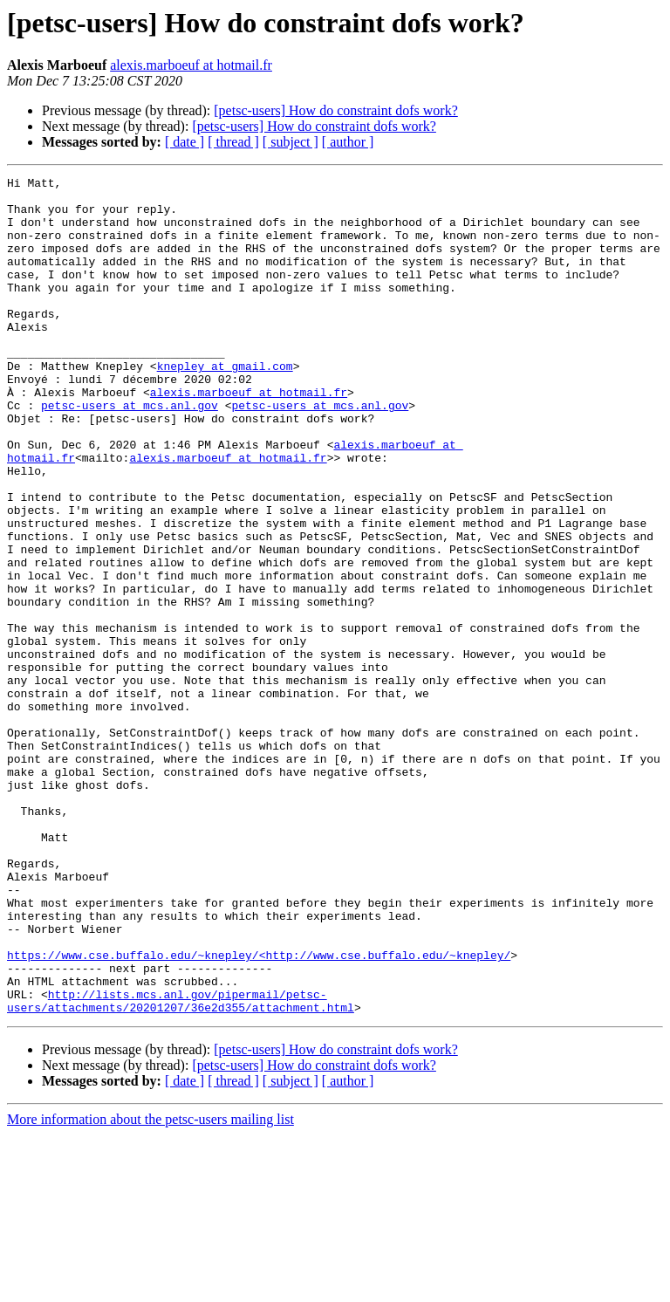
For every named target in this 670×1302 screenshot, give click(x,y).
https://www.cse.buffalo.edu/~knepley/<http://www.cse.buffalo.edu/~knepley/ (258, 1112)
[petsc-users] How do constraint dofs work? (335, 110)
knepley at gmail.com (225, 405)
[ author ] (348, 141)
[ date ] (184, 141)
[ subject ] (290, 141)
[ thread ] (233, 141)
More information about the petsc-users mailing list (150, 1286)
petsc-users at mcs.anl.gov (129, 452)
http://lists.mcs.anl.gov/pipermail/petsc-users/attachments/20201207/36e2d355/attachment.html (180, 1166)
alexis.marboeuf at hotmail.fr (191, 65)
